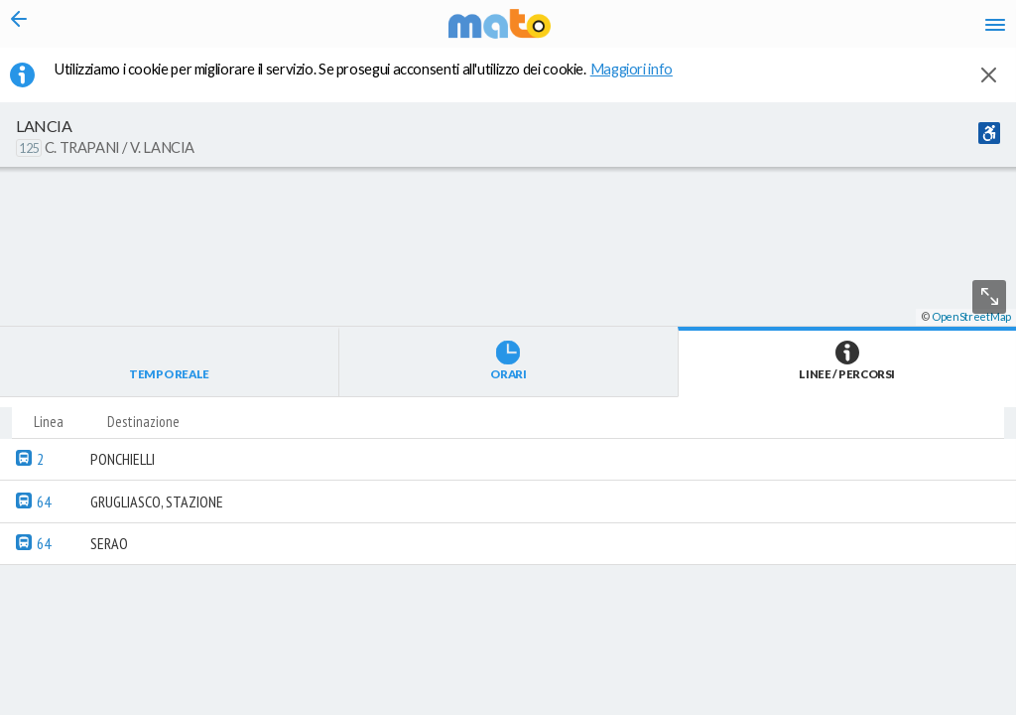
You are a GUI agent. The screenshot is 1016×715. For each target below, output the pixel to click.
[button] (531, 656)
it (710, 30)
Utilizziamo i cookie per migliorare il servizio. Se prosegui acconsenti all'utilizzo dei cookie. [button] (376, 80)
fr (785, 30)
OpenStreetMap (971, 706)
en (746, 30)
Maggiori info (642, 80)
